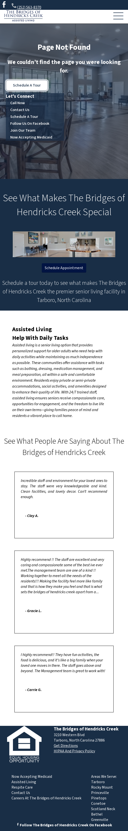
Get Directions (66, 745)
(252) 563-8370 (26, 6)
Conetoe (98, 803)
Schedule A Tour (27, 85)
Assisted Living (32, 329)
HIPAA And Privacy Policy (74, 751)
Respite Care (22, 787)
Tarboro (98, 782)
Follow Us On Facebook (29, 123)
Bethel (97, 814)
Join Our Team (22, 130)
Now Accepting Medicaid (31, 137)
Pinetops (99, 798)
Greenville (99, 819)
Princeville (100, 792)
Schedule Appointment (64, 268)
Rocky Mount (102, 787)
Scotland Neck (103, 809)
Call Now (17, 103)
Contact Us (19, 110)
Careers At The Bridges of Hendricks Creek (46, 798)
